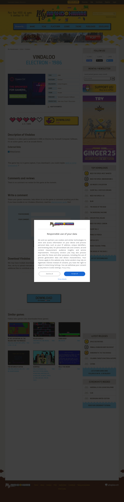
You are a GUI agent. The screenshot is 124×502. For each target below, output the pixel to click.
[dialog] (62, 251)
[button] (62, 279)
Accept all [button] (75, 274)
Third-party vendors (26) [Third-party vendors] (60, 253)
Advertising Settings (53, 265)
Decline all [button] (49, 274)
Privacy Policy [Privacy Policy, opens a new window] (67, 268)
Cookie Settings (55, 268)
